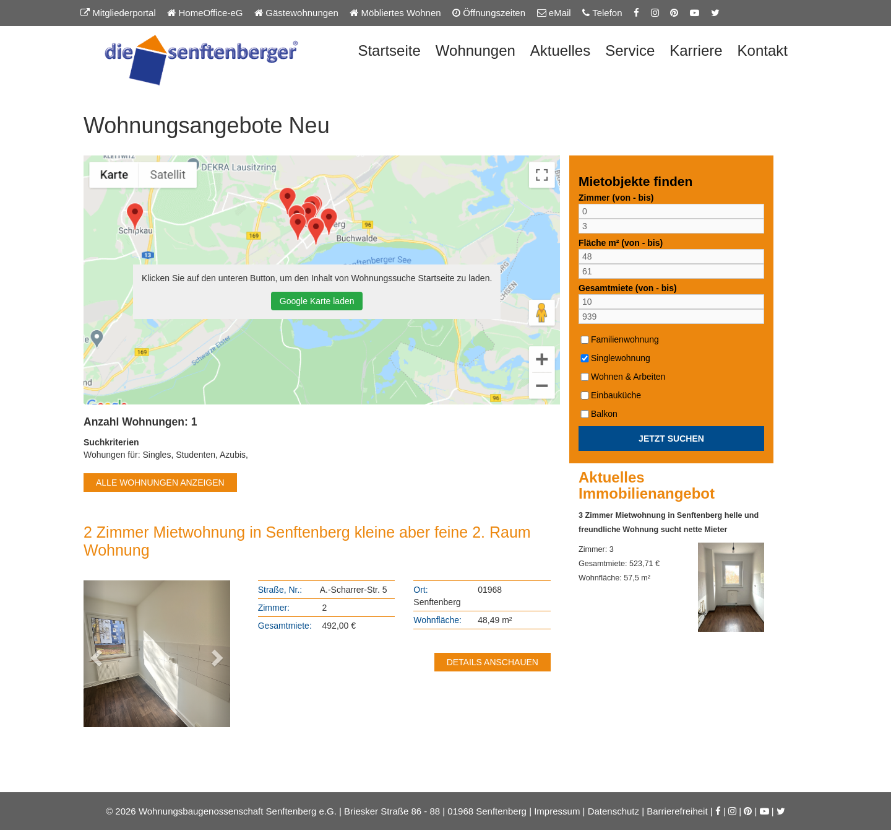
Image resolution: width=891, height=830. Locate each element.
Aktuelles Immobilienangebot (647, 486)
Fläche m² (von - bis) (621, 243)
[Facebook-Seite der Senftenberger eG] (636, 12)
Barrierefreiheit (677, 811)
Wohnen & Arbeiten (622, 377)
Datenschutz (613, 811)
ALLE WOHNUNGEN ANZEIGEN (160, 482)
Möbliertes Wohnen (395, 12)
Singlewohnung (614, 358)
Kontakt (763, 50)
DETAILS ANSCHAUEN (492, 662)
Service (630, 50)
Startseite (389, 50)
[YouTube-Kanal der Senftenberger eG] (694, 12)
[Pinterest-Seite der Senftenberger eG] (674, 12)
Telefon (602, 12)
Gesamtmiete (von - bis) (628, 288)
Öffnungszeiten (488, 12)
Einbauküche (610, 395)
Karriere (695, 50)
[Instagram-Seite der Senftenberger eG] (655, 12)
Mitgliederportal (118, 12)
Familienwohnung (619, 339)
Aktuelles (560, 50)
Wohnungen (475, 50)
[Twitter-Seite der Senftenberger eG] (715, 12)
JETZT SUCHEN (671, 438)
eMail (554, 12)
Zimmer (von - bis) (616, 198)
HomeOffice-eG (205, 12)
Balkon (598, 414)
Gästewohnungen (296, 12)
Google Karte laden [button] (317, 301)
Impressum (557, 811)
